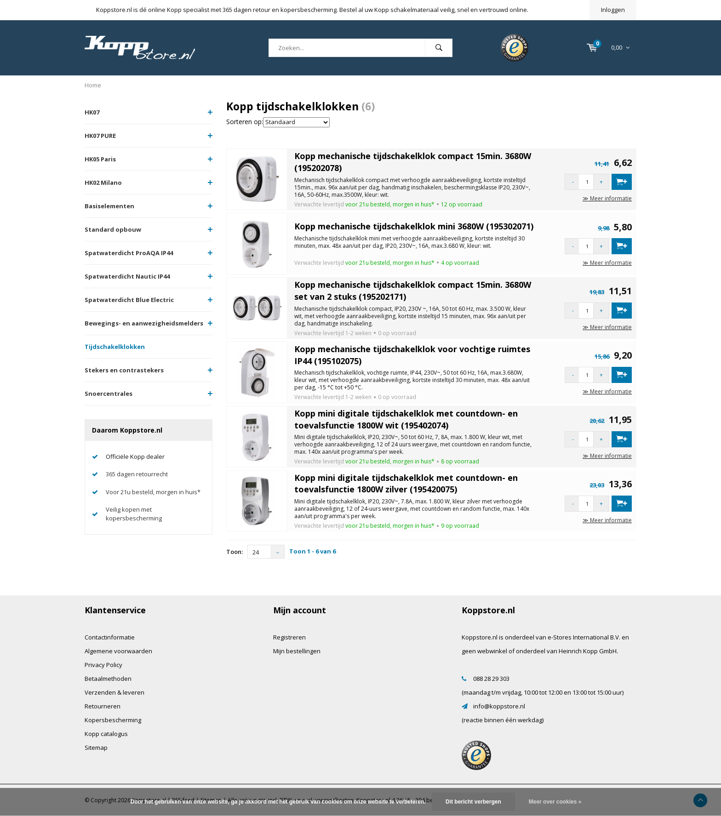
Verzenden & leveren (114, 692)
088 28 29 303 (491, 678)
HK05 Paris (100, 159)
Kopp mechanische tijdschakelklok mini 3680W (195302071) (413, 226)
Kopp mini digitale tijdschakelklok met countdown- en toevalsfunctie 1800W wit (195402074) (406, 419)
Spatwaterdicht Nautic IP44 (127, 276)
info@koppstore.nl (499, 706)
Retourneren (102, 706)
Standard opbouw (113, 229)
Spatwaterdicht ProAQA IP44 (129, 253)
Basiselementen (109, 206)
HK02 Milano (103, 182)
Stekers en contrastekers (124, 370)
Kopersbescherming (113, 720)
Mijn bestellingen (296, 651)
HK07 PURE (100, 135)
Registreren (289, 637)
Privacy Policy (103, 665)
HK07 (92, 112)
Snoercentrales (108, 393)
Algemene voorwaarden (118, 651)
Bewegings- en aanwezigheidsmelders (144, 323)
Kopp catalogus (106, 734)
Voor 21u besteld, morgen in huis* (153, 492)
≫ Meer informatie (607, 198)
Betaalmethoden (108, 678)
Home (93, 85)
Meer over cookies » (555, 802)
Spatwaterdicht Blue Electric (129, 300)
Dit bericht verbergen (473, 802)
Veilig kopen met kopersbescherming (134, 513)
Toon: (234, 552)
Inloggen (613, 10)
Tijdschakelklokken (115, 346)
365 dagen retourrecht (137, 474)
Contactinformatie (110, 637)
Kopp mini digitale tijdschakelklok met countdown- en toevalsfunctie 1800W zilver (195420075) (406, 483)
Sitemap (96, 747)
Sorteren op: (244, 121)
